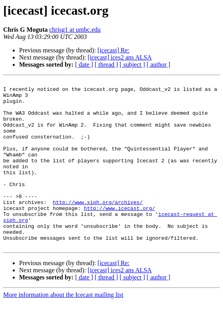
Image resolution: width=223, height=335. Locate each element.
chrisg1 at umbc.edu (75, 29)
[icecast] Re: (113, 50)
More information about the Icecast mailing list (63, 328)
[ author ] (159, 64)
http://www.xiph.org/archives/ (98, 227)
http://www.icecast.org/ (119, 234)
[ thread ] (106, 64)
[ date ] (84, 64)
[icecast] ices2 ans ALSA (119, 57)
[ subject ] (132, 64)
